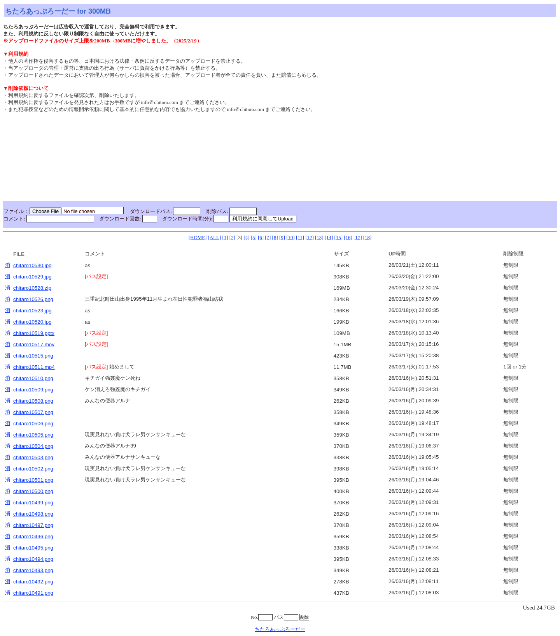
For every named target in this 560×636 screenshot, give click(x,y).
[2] (232, 237)
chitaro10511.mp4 (34, 367)
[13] (319, 237)
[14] (329, 237)
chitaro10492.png (33, 582)
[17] (358, 237)
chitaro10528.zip (32, 288)
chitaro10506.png (33, 423)
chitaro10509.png (33, 390)
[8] (275, 237)
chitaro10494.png (33, 559)
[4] (246, 237)
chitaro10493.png (33, 570)
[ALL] (214, 237)
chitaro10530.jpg (32, 265)
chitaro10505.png (33, 435)
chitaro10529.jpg (32, 277)
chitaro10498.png (33, 514)
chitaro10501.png (33, 480)
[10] (290, 237)
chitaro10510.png (33, 378)
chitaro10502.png (33, 469)
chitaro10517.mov (33, 344)
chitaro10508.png (33, 401)
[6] (261, 237)
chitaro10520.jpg (32, 322)
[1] (225, 237)
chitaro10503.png (33, 457)
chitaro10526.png (33, 299)
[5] (254, 237)
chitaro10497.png (33, 525)
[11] (300, 237)
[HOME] (198, 237)
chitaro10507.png (33, 412)
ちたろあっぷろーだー (280, 629)
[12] (309, 237)
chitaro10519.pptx (33, 333)
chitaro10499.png (33, 503)
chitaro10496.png (33, 536)
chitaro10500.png (33, 491)
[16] (348, 237)
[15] (338, 237)
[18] (367, 237)
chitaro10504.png (33, 446)
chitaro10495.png (33, 548)
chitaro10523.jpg (32, 311)
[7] (268, 237)
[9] (282, 237)
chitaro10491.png (33, 593)
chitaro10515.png (33, 356)
